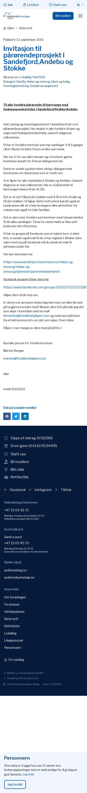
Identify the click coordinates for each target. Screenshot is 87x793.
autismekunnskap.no (19, 577)
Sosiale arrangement (44, 86)
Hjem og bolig (60, 81)
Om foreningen (15, 597)
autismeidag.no (15, 570)
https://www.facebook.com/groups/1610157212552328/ (45, 287)
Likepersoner (13, 640)
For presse (11, 604)
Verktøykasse (14, 612)
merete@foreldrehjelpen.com (28, 316)
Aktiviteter (12, 626)
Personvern (12, 648)
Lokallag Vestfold (32, 77)
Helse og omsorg (38, 81)
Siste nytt (11, 619)
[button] (80, 15)
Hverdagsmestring (16, 86)
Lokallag (10, 633)
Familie (21, 81)
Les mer (28, 775)
